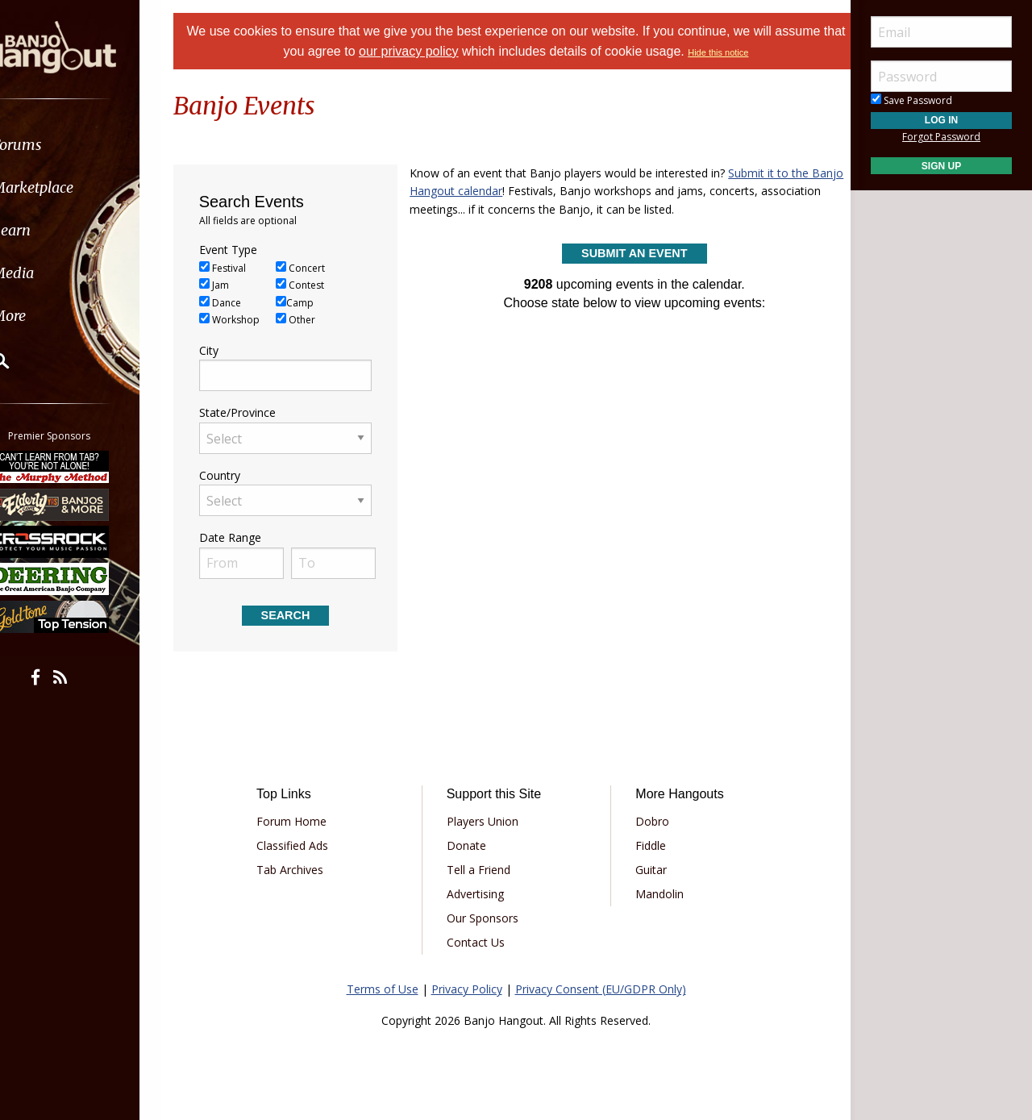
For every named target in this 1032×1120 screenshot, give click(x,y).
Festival (242, 268)
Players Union (488, 821)
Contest (320, 285)
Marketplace (74, 187)
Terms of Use (382, 989)
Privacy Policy (466, 989)
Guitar (645, 869)
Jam (234, 285)
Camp (315, 303)
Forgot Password (941, 137)
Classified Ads (309, 845)
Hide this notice (755, 52)
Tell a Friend (484, 869)
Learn (53, 230)
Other (315, 320)
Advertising (481, 893)
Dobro (647, 821)
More (51, 315)
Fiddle (645, 845)
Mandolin (654, 893)
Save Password (911, 100)
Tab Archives (306, 869)
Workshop (249, 320)
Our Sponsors (488, 918)
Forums (59, 144)
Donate (472, 845)
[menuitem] (90, 144)
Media (55, 273)
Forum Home (308, 821)
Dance (240, 303)
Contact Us (481, 942)
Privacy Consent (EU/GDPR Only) (600, 989)
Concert (320, 268)
